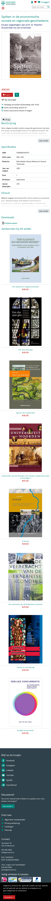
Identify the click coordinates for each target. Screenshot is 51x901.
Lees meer (7, 893)
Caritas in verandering (25, 667)
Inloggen (45, 2)
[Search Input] (41, 7)
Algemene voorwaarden (13, 819)
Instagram (8, 765)
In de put (25, 541)
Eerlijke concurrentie (25, 730)
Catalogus (7, 826)
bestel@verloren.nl (8, 869)
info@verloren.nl (7, 852)
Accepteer (8, 897)
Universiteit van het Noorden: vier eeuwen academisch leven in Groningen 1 (25, 476)
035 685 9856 (6, 849)
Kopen (6, 94)
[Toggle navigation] (3, 8)
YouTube (7, 775)
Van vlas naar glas (25, 349)
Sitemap (6, 830)
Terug (6, 119)
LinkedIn (7, 770)
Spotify (7, 780)
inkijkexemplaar (10, 223)
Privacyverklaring (10, 823)
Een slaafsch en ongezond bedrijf (25, 286)
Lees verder (43, 140)
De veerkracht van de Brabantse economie (25, 604)
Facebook (8, 760)
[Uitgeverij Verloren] (8, 3)
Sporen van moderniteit (25, 412)
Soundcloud (9, 785)
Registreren (32, 2)
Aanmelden (7, 806)
